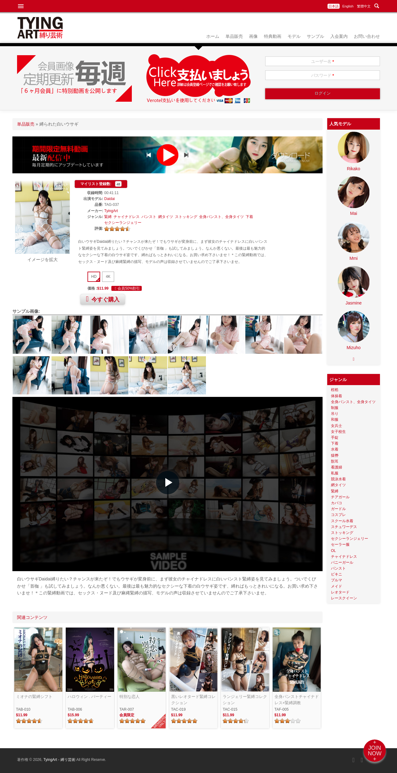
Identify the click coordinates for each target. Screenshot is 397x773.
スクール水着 (342, 521)
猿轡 (334, 455)
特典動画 (272, 36)
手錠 (334, 437)
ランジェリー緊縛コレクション (245, 699)
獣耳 (334, 461)
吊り (334, 413)
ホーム (212, 36)
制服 (334, 408)
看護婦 (336, 467)
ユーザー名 (322, 61)
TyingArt (111, 211)
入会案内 (339, 36)
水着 (334, 449)
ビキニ (336, 574)
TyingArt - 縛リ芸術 (59, 759)
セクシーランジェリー (122, 222)
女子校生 (338, 431)
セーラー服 (340, 544)
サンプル (315, 36)
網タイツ (165, 217)
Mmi (354, 258)
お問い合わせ (367, 36)
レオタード (340, 592)
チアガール (340, 497)
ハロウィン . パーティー (89, 696)
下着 (249, 217)
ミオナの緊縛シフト (34, 696)
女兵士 (336, 426)
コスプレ (338, 515)
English (348, 6)
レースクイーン (344, 598)
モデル (294, 36)
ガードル (338, 509)
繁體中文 (364, 6)
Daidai (109, 199)
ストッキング (186, 217)
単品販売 (234, 36)
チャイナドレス (127, 217)
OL (333, 551)
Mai (353, 213)
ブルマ (336, 580)
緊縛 (108, 217)
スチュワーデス (344, 527)
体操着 (336, 396)
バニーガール (342, 562)
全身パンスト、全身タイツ (221, 217)
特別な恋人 (129, 696)
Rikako (353, 168)
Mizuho (353, 347)
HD (93, 276)
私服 (334, 473)
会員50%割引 (126, 288)
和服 (334, 419)
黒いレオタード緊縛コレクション (193, 699)
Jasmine (354, 302)
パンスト (148, 217)
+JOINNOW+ (374, 751)
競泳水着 (338, 479)
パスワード (322, 75)
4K (108, 276)
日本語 (333, 6)
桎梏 (334, 390)
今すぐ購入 (102, 299)
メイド (336, 586)
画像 (253, 36)
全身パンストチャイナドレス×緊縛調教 (296, 699)
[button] (167, 482)
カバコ (336, 503)
